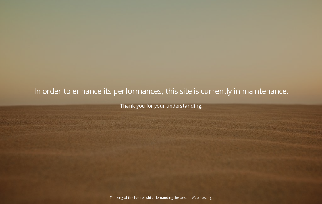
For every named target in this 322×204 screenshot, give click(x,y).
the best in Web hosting (193, 197)
